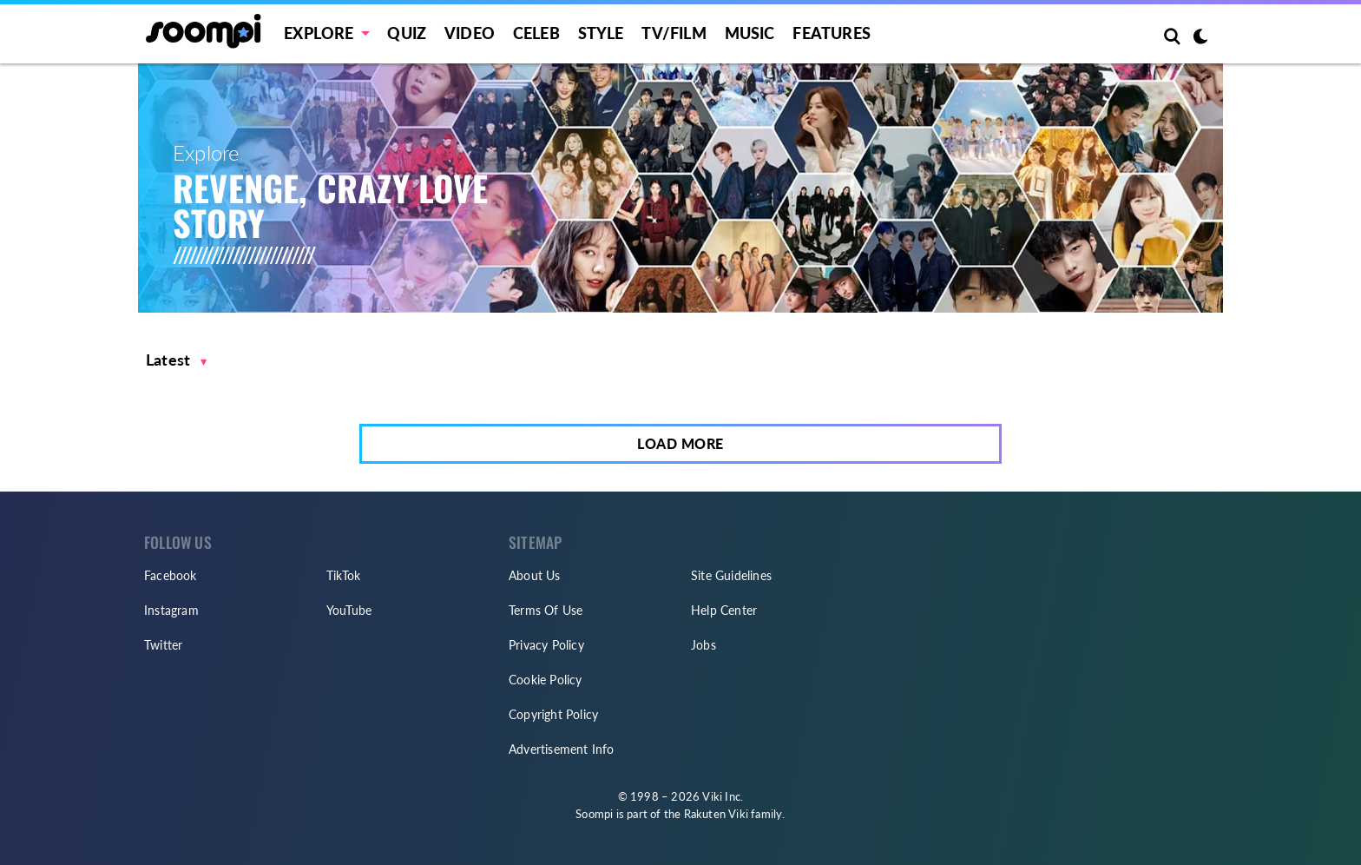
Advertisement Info (562, 749)
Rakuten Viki (716, 814)
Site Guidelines (731, 575)
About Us (535, 575)
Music (750, 33)
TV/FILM (673, 33)
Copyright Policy (553, 714)
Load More (680, 443)
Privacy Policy (546, 644)
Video (469, 33)
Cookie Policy (545, 679)
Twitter (163, 644)
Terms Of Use (545, 610)
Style (601, 33)
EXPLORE (318, 33)
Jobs (703, 644)
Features (831, 33)
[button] (176, 360)
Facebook (170, 575)
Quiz (406, 33)
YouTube (348, 610)
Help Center (724, 610)
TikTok (343, 575)
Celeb (536, 33)
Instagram (171, 610)
